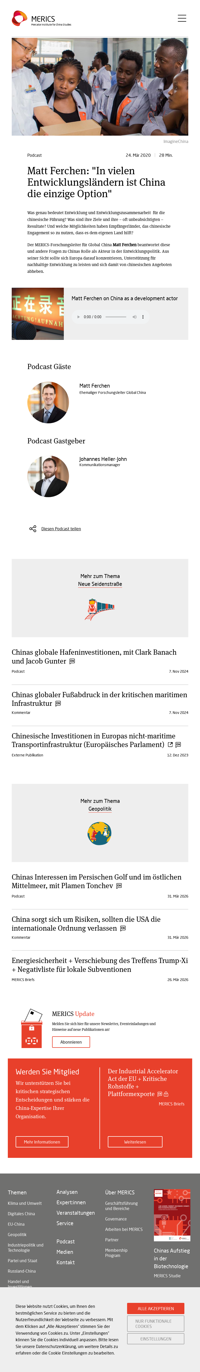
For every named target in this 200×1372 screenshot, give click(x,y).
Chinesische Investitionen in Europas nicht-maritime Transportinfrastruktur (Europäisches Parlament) (96, 740)
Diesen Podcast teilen (61, 528)
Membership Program (116, 1253)
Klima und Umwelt (25, 1203)
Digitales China (21, 1213)
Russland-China (22, 1270)
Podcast (66, 1241)
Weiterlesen (135, 1141)
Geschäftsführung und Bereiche (121, 1206)
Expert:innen (71, 1202)
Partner (111, 1239)
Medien (65, 1251)
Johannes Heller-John (103, 459)
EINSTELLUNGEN (155, 1338)
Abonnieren (71, 1041)
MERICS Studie (167, 1275)
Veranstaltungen (76, 1212)
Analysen (67, 1191)
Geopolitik (17, 1234)
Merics (43, 19)
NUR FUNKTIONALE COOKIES (153, 1323)
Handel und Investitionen (20, 1284)
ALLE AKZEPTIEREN (156, 1308)
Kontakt (66, 1262)
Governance (116, 1218)
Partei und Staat (22, 1260)
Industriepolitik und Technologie (25, 1247)
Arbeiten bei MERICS (124, 1229)
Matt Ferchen (94, 385)
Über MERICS (120, 1192)
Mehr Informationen (42, 1141)
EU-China (16, 1223)
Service (65, 1223)
